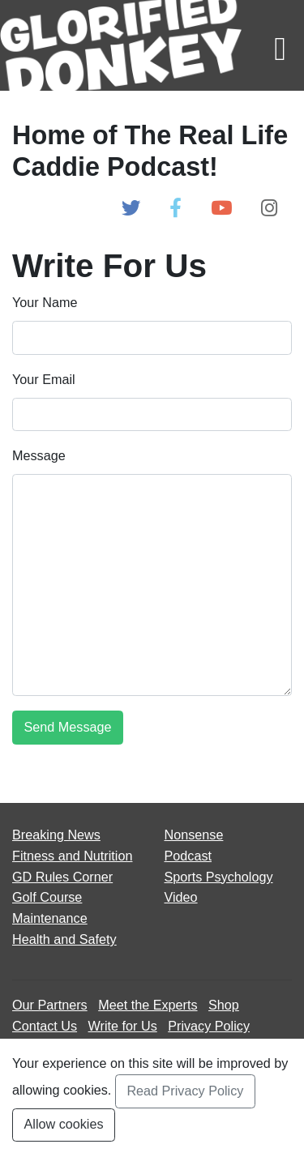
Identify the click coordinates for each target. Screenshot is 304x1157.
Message (39, 455)
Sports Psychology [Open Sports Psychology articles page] (219, 876)
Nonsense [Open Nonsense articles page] (194, 834)
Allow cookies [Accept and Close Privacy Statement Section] (64, 1123)
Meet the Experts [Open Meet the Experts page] (147, 1004)
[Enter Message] (152, 585)
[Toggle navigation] (280, 45)
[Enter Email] (152, 414)
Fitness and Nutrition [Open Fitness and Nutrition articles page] (72, 855)
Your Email (43, 379)
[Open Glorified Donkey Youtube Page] (221, 208)
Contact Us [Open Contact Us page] (44, 1025)
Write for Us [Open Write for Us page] (122, 1025)
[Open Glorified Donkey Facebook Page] (175, 208)
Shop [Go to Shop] (223, 1004)
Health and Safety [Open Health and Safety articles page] (64, 939)
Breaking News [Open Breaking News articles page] (56, 834)
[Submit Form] (67, 727)
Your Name (44, 302)
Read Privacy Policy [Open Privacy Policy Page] (184, 1090)
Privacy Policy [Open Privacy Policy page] (209, 1025)
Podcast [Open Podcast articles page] (188, 855)
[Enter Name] (152, 337)
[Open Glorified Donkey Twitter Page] (131, 208)
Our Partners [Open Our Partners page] (50, 1004)
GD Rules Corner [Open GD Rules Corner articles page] (62, 876)
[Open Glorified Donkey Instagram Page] (269, 208)
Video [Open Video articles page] (181, 897)
